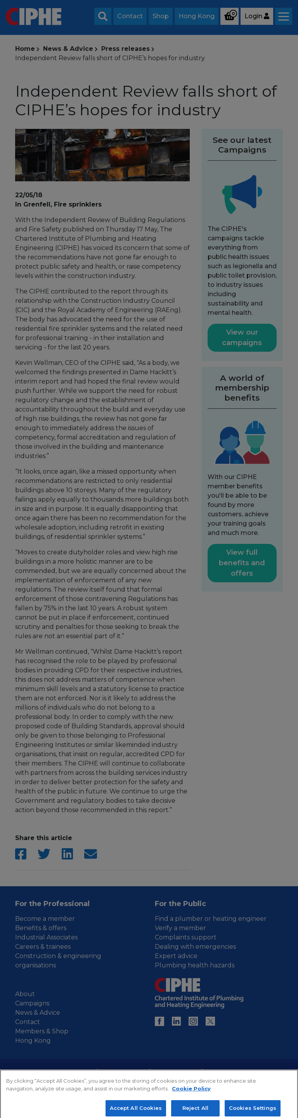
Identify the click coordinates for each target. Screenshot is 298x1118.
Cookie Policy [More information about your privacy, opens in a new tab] (191, 1093)
